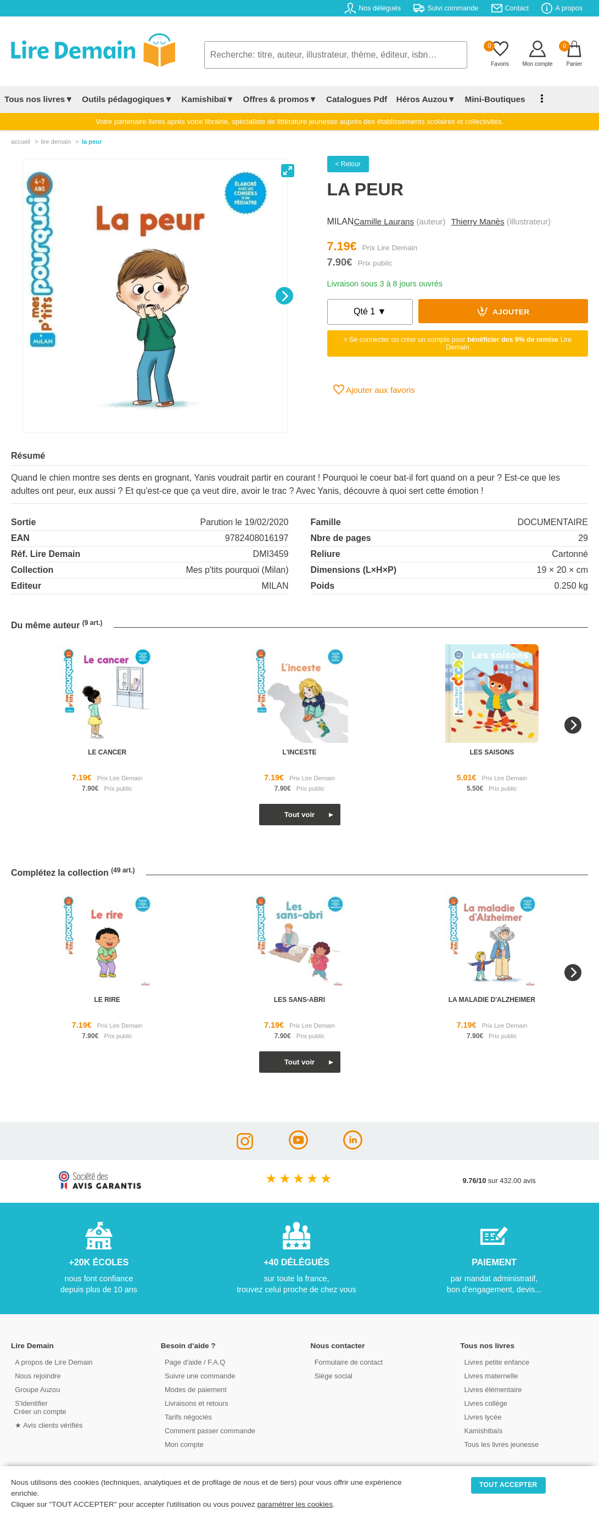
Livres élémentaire (491, 1389)
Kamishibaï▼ (208, 99)
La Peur (92, 141)
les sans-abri (299, 1000)
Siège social (332, 1375)
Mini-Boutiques (493, 99)
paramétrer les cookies (295, 1504)
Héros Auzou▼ (425, 99)
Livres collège (484, 1403)
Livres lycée (481, 1416)
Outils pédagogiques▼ (127, 99)
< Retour (348, 164)
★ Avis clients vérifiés (47, 1425)
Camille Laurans (384, 221)
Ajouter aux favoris (374, 389)
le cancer (107, 752)
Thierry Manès (478, 221)
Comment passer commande (209, 1430)
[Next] (284, 296)
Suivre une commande (199, 1375)
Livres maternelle (489, 1375)
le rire (107, 1000)
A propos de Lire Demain (52, 1362)
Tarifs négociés (187, 1416)
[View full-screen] (287, 170)
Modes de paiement (194, 1389)
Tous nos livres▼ (38, 99)
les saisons (492, 752)
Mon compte (183, 1444)
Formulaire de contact (348, 1362)
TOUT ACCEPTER (508, 1485)
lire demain (56, 141)
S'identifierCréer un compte (40, 1407)
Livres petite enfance (495, 1362)
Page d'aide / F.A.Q (194, 1362)
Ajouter (503, 311)
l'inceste (299, 752)
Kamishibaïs (482, 1430)
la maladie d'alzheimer (492, 1000)
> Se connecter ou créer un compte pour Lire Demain (457, 343)
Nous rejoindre (36, 1375)
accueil (20, 141)
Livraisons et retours (195, 1403)
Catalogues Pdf (356, 99)
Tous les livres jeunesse (500, 1444)
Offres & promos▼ (280, 99)
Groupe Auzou (36, 1389)
